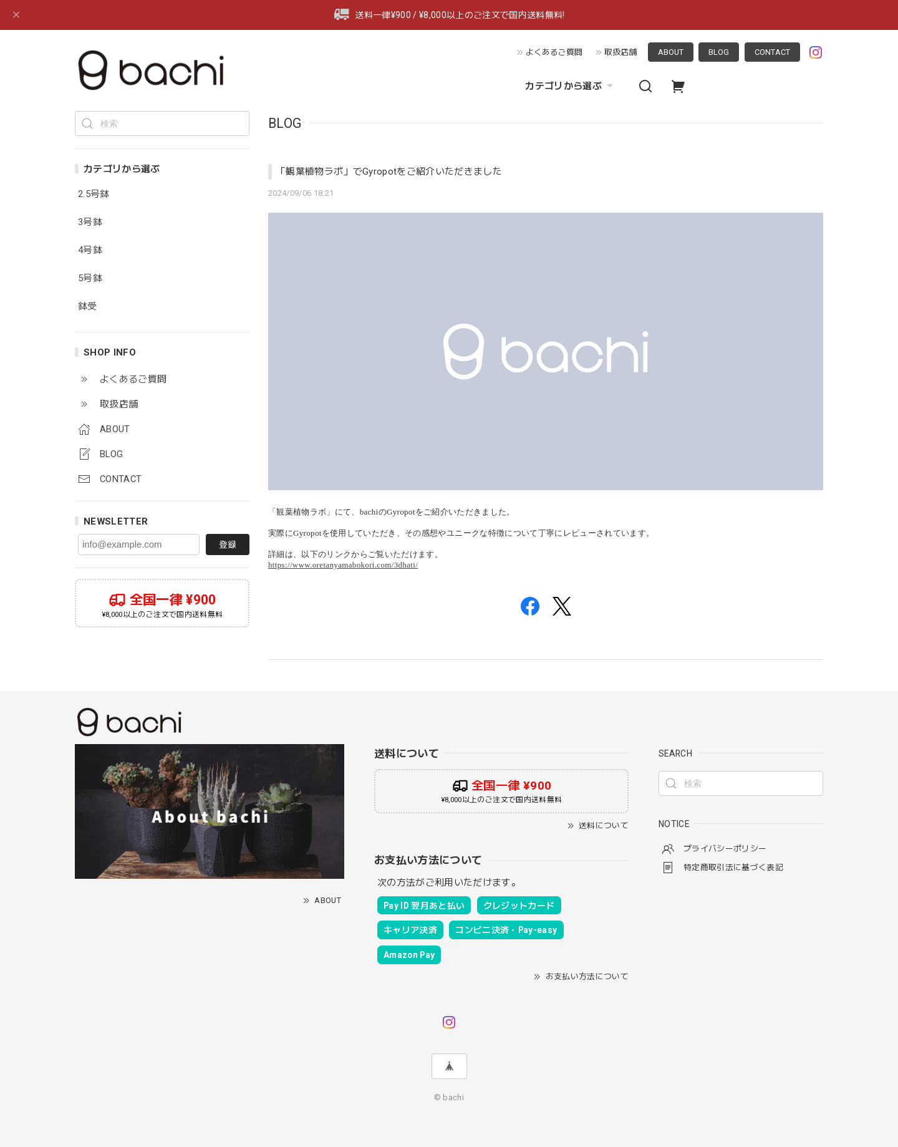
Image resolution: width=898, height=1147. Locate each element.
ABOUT (670, 52)
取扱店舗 (620, 52)
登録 (227, 544)
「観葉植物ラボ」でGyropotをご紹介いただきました (389, 171)
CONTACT (772, 52)
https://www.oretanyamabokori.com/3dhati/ (343, 564)
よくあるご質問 (554, 52)
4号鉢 (90, 250)
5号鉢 (90, 278)
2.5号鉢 (94, 194)
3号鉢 (90, 222)
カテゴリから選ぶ (570, 86)
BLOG (718, 52)
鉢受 (87, 306)
